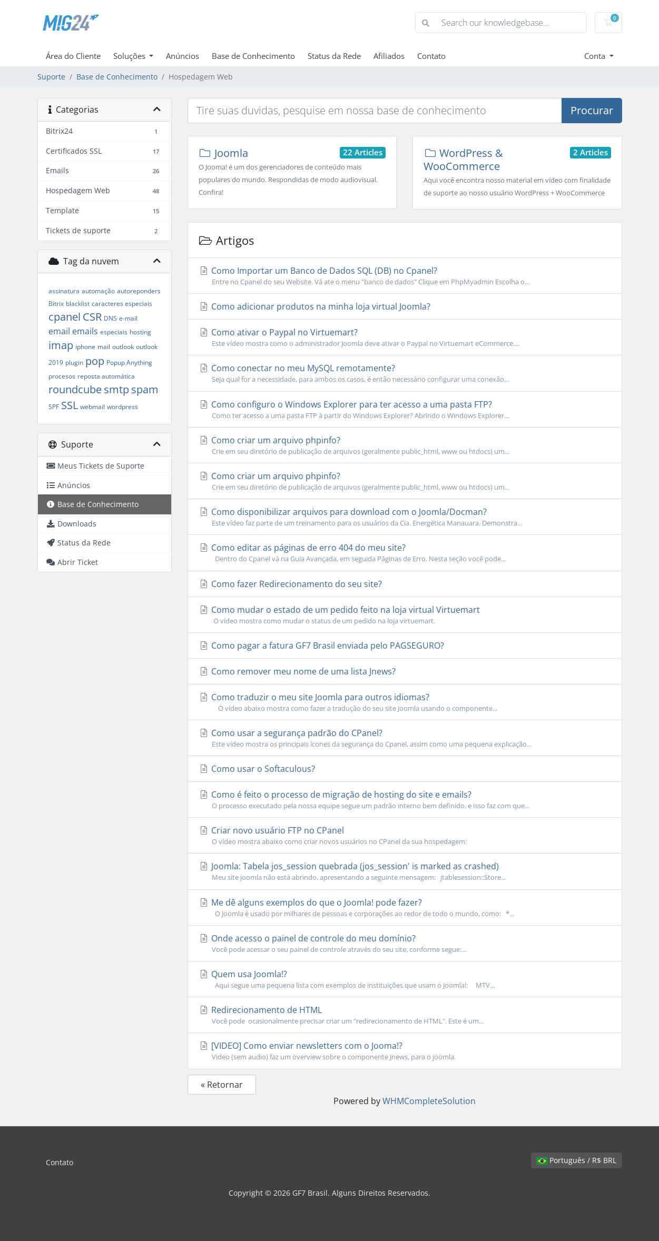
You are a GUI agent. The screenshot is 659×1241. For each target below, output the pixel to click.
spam (145, 389)
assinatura (64, 290)
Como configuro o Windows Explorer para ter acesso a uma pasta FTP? (405, 410)
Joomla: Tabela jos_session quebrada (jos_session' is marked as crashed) (405, 871)
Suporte (51, 77)
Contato (431, 56)
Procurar (592, 110)
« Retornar (222, 1084)
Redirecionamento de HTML (405, 1015)
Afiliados (389, 56)
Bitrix (56, 303)
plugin (74, 362)
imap (60, 345)
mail (103, 346)
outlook (123, 346)
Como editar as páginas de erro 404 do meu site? (405, 553)
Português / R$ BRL (576, 1160)
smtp (116, 389)
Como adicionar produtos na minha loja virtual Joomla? (314, 306)
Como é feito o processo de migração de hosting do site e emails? (405, 800)
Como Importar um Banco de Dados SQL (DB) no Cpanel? (405, 276)
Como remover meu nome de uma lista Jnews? (297, 671)
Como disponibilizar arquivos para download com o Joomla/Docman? (405, 517)
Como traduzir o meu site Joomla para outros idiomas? (405, 702)
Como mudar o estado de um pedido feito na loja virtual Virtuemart (405, 615)
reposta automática (106, 376)
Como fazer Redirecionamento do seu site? (290, 584)
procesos (61, 376)
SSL (69, 405)
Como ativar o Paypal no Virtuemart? (405, 337)
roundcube (75, 389)
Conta (595, 56)
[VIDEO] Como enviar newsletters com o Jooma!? (405, 1051)
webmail (92, 406)
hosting (140, 331)
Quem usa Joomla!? (405, 979)
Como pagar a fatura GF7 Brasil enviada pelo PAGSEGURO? (321, 645)
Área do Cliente (73, 56)
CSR (92, 317)
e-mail (128, 318)
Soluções (130, 56)
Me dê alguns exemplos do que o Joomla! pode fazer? (405, 908)
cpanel (64, 317)
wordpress (122, 406)
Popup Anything (129, 362)
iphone (85, 346)
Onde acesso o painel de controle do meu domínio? (405, 943)
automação (98, 290)
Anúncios (182, 56)
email (59, 331)
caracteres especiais (122, 303)
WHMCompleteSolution (429, 1101)
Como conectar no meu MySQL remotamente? (405, 373)
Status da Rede (334, 56)
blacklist (78, 303)
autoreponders (139, 290)
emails (85, 331)
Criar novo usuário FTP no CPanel (405, 836)
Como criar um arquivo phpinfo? (405, 445)
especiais (113, 331)
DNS (110, 318)
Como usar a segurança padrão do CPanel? (405, 738)
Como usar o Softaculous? (257, 769)
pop (94, 361)
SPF (53, 406)
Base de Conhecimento (253, 56)
